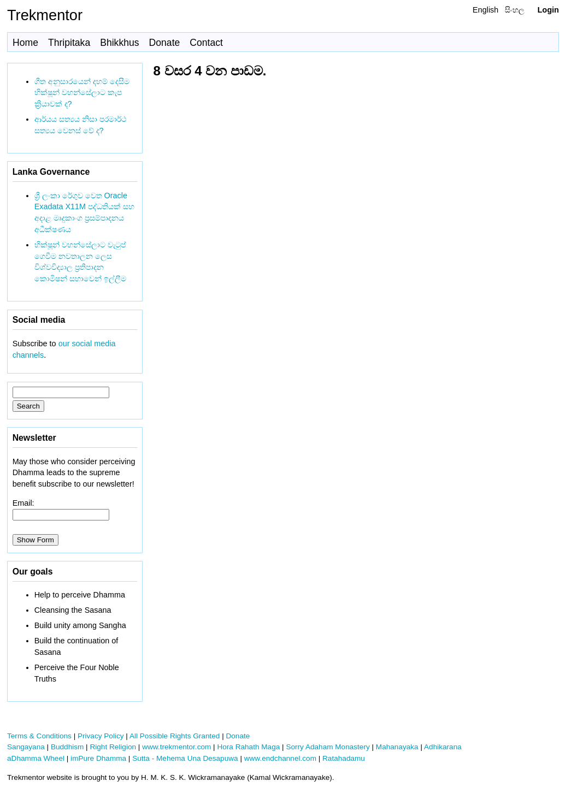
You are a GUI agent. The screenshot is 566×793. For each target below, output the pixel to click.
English (485, 9)
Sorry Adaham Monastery (327, 747)
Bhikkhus (119, 42)
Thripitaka (69, 42)
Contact (206, 42)
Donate (164, 42)
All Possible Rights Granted (174, 736)
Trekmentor (44, 15)
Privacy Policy (101, 736)
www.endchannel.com (280, 758)
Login (548, 9)
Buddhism (67, 747)
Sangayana (26, 747)
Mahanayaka (397, 747)
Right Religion (113, 747)
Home (25, 42)
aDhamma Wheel (35, 758)
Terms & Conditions (39, 736)
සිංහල (514, 9)
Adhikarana (443, 747)
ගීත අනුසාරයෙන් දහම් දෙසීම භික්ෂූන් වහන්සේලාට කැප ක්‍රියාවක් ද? (81, 93)
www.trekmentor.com (176, 747)
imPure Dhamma (98, 758)
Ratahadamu (343, 758)
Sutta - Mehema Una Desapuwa (185, 758)
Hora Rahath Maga (248, 747)
